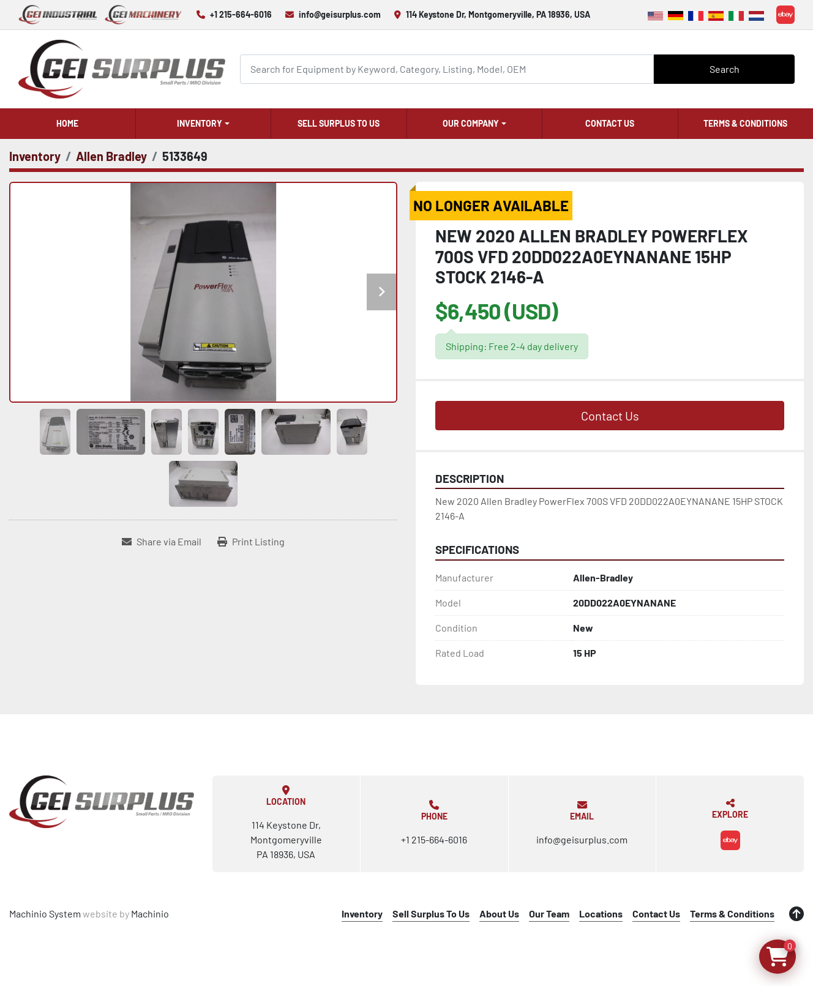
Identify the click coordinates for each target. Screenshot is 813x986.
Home (67, 123)
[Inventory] (35, 156)
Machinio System (45, 913)
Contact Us (609, 123)
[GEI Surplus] (101, 801)
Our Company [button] (471, 123)
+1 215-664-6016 (241, 14)
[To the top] (796, 914)
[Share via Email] (161, 541)
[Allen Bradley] (111, 156)
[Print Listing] (251, 541)
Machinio (150, 913)
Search (725, 69)
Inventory (199, 123)
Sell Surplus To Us (339, 123)
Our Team (549, 913)
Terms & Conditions (745, 123)
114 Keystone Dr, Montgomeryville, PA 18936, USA (498, 14)
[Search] (447, 68)
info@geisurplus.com (340, 14)
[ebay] (785, 15)
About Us (499, 913)
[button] (203, 123)
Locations (601, 913)
